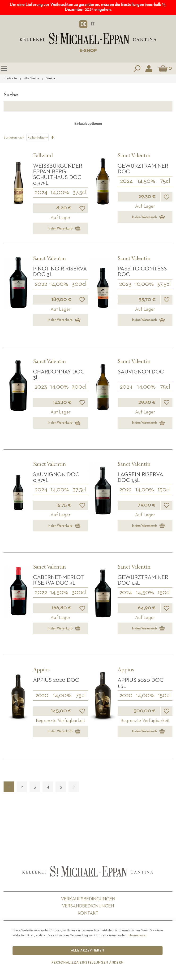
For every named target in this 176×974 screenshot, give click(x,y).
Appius (41, 670)
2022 (41, 284)
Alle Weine (32, 78)
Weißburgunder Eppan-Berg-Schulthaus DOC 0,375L (57, 174)
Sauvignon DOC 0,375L (56, 477)
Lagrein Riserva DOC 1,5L (140, 477)
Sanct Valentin (134, 156)
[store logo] (88, 38)
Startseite (11, 78)
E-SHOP (88, 50)
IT (93, 24)
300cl (79, 284)
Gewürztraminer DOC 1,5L (143, 580)
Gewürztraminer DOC (143, 169)
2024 (41, 192)
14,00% (60, 192)
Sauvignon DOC (141, 372)
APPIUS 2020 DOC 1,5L (141, 683)
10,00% (144, 284)
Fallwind (43, 156)
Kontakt (88, 913)
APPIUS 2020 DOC (56, 680)
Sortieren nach (14, 137)
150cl (164, 490)
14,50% (146, 181)
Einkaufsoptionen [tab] (88, 124)
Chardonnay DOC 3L (59, 374)
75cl (165, 181)
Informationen (137, 935)
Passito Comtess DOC (142, 271)
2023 (125, 284)
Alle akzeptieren (87, 950)
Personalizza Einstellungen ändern (88, 962)
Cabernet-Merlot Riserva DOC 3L (58, 580)
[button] (83, 24)
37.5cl (79, 192)
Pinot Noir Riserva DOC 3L (60, 271)
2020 (41, 695)
